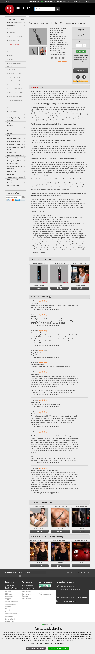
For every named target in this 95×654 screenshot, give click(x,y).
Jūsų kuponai (26, 598)
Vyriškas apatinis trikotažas (15, 177)
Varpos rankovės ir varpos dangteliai (15, 124)
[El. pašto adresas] (13, 197)
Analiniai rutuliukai (14, 44)
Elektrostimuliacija (12, 158)
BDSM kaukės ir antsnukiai (15, 144)
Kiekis (81, 42)
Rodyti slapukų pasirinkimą (35, 648)
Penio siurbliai (11, 128)
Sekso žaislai (11, 25)
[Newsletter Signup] (23, 198)
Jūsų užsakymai (27, 586)
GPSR (44, 87)
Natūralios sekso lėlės (15, 81)
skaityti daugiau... (62, 53)
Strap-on (11, 59)
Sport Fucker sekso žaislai (16, 88)
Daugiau (45, 51)
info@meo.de (71, 601)
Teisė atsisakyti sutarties (10, 605)
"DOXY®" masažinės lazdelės (17, 48)
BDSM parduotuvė (11, 588)
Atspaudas (9, 616)
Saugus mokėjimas (12, 601)
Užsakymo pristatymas (9, 610)
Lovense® (12, 32)
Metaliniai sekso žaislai (15, 73)
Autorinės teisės (11, 613)
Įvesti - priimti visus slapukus (58, 648)
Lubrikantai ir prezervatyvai (15, 115)
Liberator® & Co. (14, 108)
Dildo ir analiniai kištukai (14, 22)
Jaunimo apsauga (45, 594)
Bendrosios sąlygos (9, 597)
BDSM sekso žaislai (12, 163)
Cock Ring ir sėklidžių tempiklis (13, 119)
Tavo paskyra (27, 582)
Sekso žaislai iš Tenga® (15, 96)
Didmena (8, 594)
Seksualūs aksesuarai (13, 183)
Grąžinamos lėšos (28, 588)
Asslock (11, 55)
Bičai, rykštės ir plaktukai (14, 161)
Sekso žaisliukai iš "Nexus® (16, 104)
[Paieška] (57, 9)
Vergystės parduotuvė (13, 141)
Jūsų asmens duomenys (26, 595)
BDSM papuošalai (12, 180)
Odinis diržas (11, 174)
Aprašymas (35, 87)
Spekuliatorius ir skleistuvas (16, 85)
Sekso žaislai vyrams (14, 40)
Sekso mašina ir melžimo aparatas (14, 132)
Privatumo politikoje (58, 643)
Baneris (8, 591)
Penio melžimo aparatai (15, 29)
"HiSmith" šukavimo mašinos (16, 136)
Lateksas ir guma (12, 171)
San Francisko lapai (13, 185)
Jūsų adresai (26, 591)
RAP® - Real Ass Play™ (15, 77)
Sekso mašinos (13, 111)
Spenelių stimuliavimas (14, 139)
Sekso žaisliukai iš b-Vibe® (16, 92)
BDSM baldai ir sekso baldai (15, 155)
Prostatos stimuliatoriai (15, 36)
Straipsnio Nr (55, 54)
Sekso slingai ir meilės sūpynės (14, 64)
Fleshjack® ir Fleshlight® (16, 100)
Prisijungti (76, 1)
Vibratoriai (12, 69)
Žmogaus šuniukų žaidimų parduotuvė (15, 167)
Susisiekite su (34, 1)
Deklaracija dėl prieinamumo (10, 620)
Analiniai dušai (11, 152)
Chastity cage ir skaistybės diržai (15, 148)
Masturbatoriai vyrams (15, 52)
